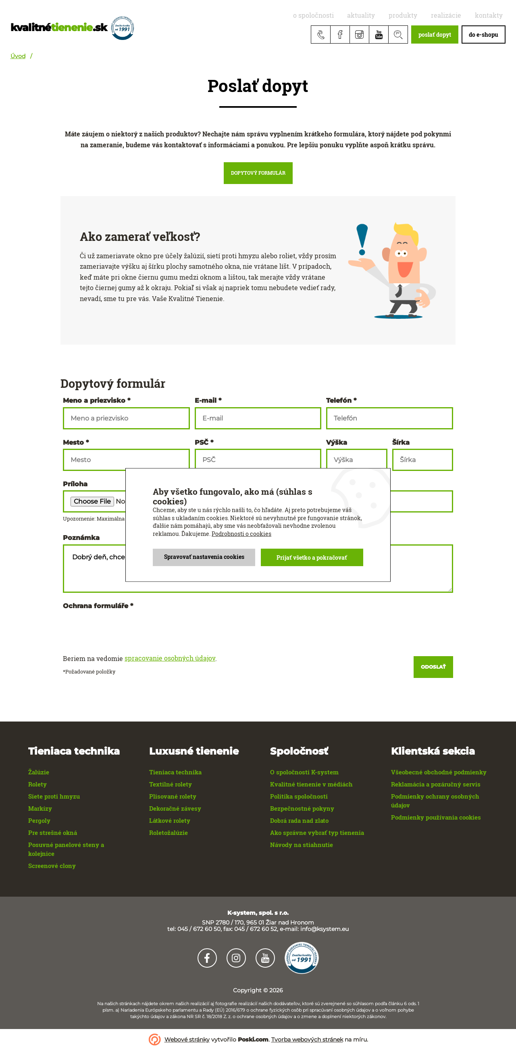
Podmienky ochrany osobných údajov (435, 800)
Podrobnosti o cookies (241, 534)
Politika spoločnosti (299, 796)
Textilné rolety (170, 784)
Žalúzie (38, 772)
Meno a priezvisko (94, 400)
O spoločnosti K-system (304, 772)
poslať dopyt (434, 34)
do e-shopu (483, 34)
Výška (336, 442)
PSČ (201, 442)
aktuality (384, 15)
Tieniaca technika (175, 772)
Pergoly (39, 820)
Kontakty (492, 15)
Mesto (73, 442)
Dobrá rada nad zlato (299, 820)
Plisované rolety (172, 796)
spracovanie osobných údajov (170, 658)
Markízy (40, 808)
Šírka (401, 442)
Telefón (339, 400)
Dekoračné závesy (175, 808)
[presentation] (124, 628)
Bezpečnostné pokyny (302, 808)
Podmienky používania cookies (436, 817)
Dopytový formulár (258, 172)
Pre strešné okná (52, 832)
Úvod (17, 56)
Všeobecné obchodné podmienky (439, 772)
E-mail (205, 400)
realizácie (455, 15)
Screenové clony (52, 866)
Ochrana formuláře (95, 606)
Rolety (37, 784)
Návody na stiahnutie (301, 845)
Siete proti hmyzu (54, 796)
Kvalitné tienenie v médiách (311, 784)
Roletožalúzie (168, 832)
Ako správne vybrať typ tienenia (317, 832)
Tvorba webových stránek (307, 1039)
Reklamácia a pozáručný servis (436, 784)
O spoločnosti (342, 15)
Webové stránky (187, 1039)
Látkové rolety (169, 820)
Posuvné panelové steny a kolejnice (66, 849)
